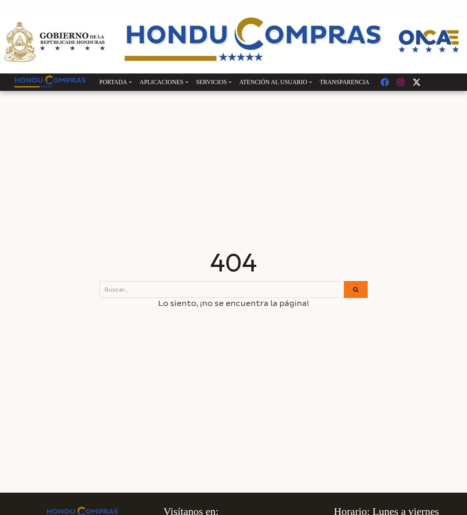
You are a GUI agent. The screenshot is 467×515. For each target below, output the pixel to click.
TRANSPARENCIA (344, 82)
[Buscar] (221, 289)
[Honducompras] (50, 82)
